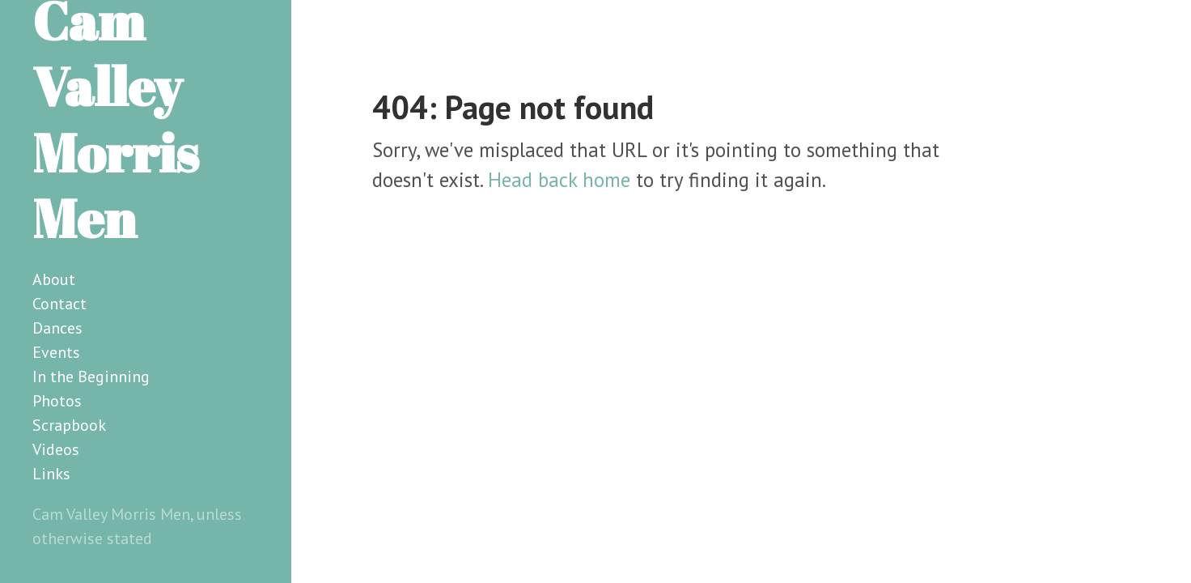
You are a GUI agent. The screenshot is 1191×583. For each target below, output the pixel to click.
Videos (55, 449)
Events (56, 352)
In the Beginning (91, 376)
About (53, 279)
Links (51, 473)
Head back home (559, 180)
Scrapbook (69, 425)
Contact (59, 303)
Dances (57, 327)
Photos (57, 400)
